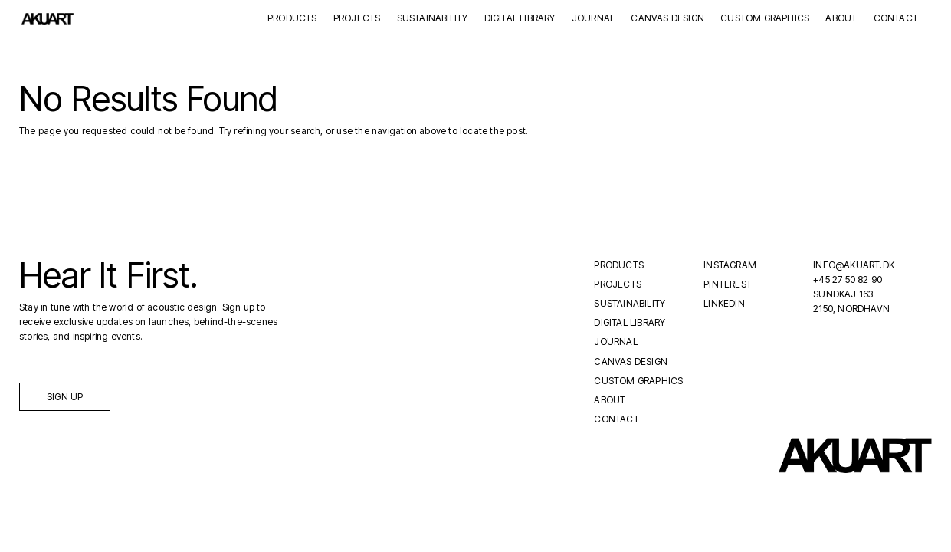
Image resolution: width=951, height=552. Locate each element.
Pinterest (727, 284)
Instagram (729, 265)
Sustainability (432, 19)
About (841, 19)
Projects (357, 19)
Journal (593, 19)
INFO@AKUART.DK (853, 265)
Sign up (65, 396)
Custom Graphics (764, 19)
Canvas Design (667, 19)
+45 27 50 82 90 (847, 279)
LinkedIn (724, 303)
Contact (896, 19)
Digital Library (520, 19)
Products (292, 19)
